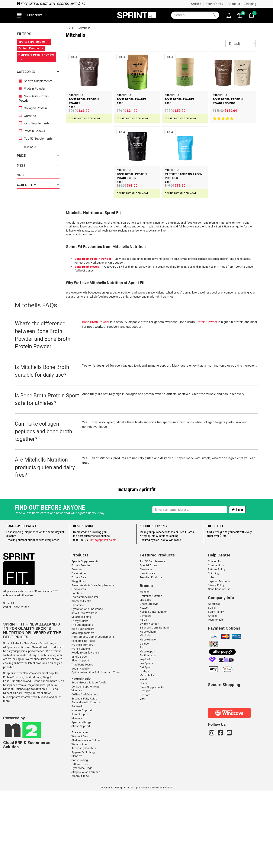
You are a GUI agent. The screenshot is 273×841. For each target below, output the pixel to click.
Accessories (80, 782)
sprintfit (147, 490)
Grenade (145, 741)
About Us (234, 4)
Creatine (76, 619)
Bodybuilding (79, 810)
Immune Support (81, 760)
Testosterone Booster (84, 647)
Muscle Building (81, 667)
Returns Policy (216, 619)
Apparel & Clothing (83, 802)
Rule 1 (143, 670)
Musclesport (147, 702)
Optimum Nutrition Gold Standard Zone (95, 722)
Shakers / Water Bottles (85, 790)
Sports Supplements (35, 81)
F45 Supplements (82, 675)
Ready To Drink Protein (85, 703)
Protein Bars (78, 627)
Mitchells (145, 686)
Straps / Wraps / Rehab (85, 822)
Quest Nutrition (42, 743)
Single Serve (79, 707)
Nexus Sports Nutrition (153, 662)
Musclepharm (11, 747)
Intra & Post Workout (84, 663)
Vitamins (76, 740)
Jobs (211, 627)
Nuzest (7, 743)
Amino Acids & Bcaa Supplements (92, 635)
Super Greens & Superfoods (88, 733)
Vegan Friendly (80, 719)
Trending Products (151, 627)
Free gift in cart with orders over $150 (51, 4)
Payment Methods (219, 631)
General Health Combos (86, 752)
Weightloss (78, 631)
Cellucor (145, 694)
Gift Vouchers (79, 814)
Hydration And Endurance (87, 659)
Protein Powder (32, 88)
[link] (222, 747)
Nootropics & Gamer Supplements (92, 687)
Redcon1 (145, 745)
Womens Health (81, 651)
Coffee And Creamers (84, 745)
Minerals (76, 768)
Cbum (143, 733)
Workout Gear (80, 786)
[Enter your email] (189, 560)
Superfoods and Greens (25, 731)
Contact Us (215, 611)
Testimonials (216, 670)
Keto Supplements (34, 123)
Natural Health (81, 729)
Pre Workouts (33, 727)
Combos (27, 116)
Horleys (144, 721)
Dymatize (145, 666)
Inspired (145, 709)
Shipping (250, 4)
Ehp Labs (145, 650)
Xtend (143, 729)
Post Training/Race (83, 691)
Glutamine (77, 655)
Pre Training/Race (82, 695)
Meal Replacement (82, 683)
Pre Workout (79, 623)
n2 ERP (169, 838)
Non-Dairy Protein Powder (34, 98)
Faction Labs (148, 705)
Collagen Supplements (85, 737)
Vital (142, 749)
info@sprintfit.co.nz (103, 590)
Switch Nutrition (149, 674)
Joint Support (79, 764)
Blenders (76, 806)
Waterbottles (79, 794)
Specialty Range (81, 772)
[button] (29, 15)
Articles (196, 4)
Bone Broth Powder (87, 266)
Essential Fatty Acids (84, 749)
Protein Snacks (32, 131)
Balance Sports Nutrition (30, 739)
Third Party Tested (82, 715)
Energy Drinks (79, 671)
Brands (70, 28)
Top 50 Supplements (36, 138)
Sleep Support (80, 711)
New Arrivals (147, 623)
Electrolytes (78, 639)
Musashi (43, 747)
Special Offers (148, 615)
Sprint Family (214, 4)
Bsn (142, 697)
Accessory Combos (83, 798)
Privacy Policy (216, 635)
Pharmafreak (29, 747)
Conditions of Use (219, 639)
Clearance (146, 619)
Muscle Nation (148, 690)
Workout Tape (80, 826)
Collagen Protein (33, 108)
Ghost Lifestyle (22, 743)
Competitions (216, 615)
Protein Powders (13, 727)
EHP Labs (52, 739)
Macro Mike (147, 725)
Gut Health (77, 756)
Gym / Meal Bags (81, 818)
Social (212, 658)
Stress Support (80, 776)
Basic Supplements (152, 737)
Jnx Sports (146, 713)
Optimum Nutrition (151, 646)
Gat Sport (145, 717)
